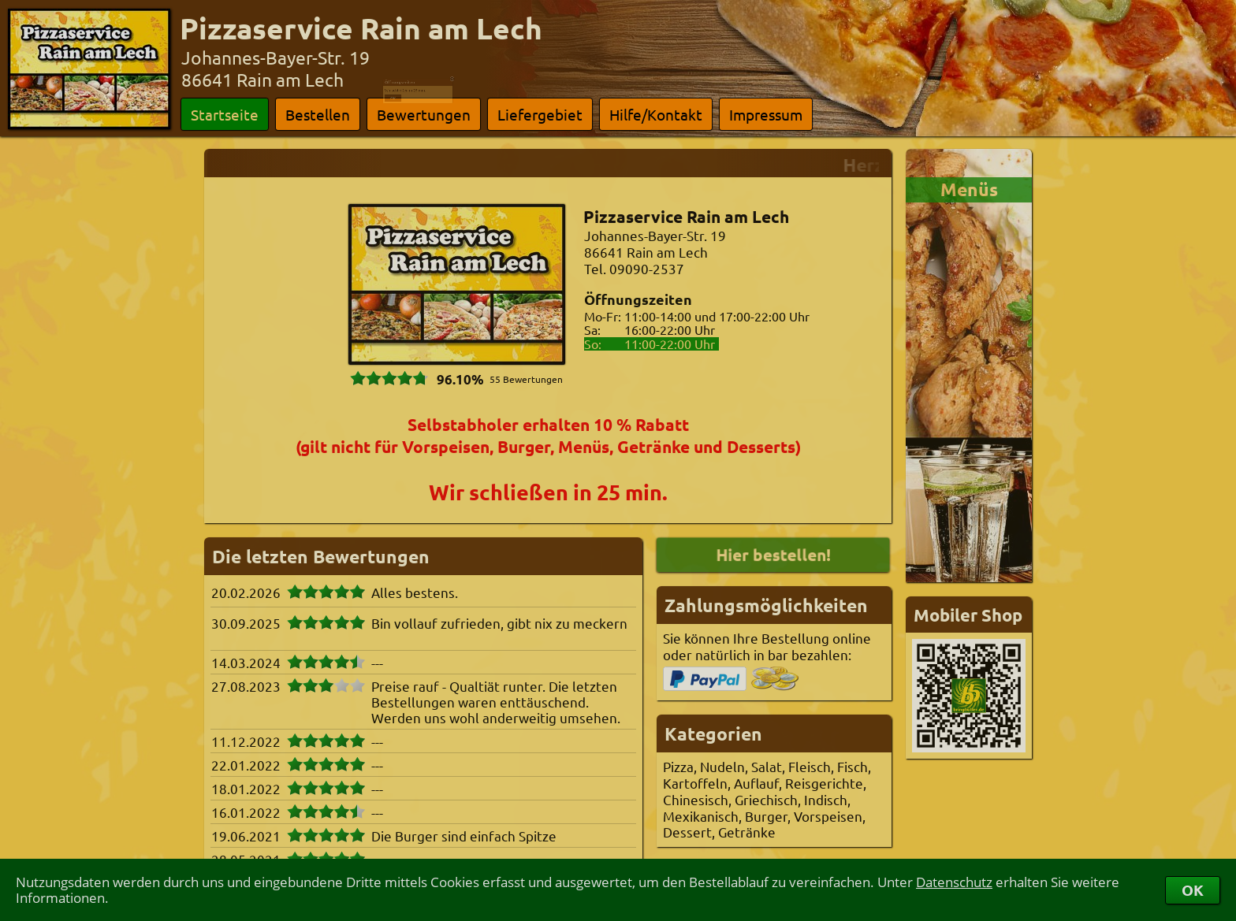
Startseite (225, 114)
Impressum (765, 114)
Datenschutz (954, 882)
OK (1193, 890)
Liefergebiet (540, 114)
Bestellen (317, 114)
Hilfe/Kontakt (655, 114)
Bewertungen (424, 114)
